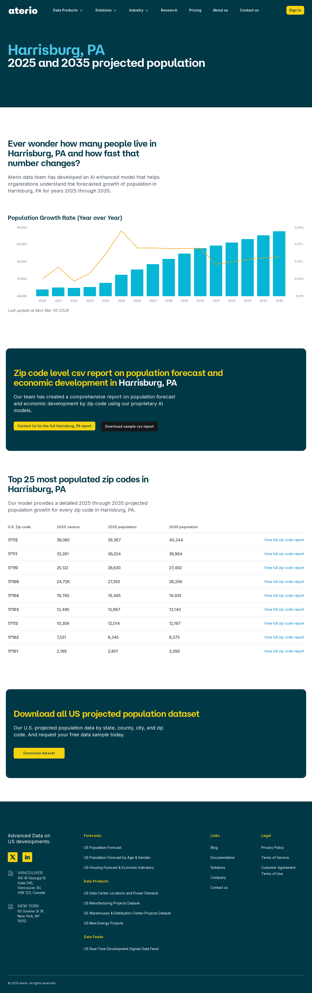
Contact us (249, 10)
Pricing (195, 10)
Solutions (106, 10)
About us (220, 10)
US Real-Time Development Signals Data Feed (121, 949)
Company (218, 877)
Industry (139, 10)
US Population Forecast (102, 847)
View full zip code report (284, 540)
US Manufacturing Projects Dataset (112, 903)
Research (169, 10)
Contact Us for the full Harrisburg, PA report (54, 426)
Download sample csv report (129, 426)
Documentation (223, 857)
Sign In (295, 10)
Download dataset (39, 753)
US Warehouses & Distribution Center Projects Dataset (127, 913)
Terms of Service (275, 857)
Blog (214, 847)
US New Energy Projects (103, 923)
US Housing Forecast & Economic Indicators (119, 867)
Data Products (68, 10)
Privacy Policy (272, 847)
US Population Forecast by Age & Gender (117, 857)
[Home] (23, 10)
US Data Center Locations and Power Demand (121, 893)
